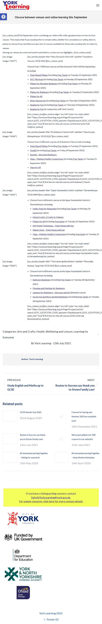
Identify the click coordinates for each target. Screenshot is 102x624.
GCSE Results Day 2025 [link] (31, 412)
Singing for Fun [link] (37, 105)
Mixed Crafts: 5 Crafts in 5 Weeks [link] (48, 217)
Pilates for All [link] (36, 96)
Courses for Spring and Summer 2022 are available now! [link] (84, 416)
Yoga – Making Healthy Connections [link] (46, 159)
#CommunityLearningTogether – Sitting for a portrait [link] (34, 455)
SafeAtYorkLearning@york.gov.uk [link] (50, 497)
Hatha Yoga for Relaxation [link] (45, 208)
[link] (3, 16)
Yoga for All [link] (35, 167)
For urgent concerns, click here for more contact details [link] (51, 501)
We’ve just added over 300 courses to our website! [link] (83, 437)
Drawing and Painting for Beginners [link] (49, 288)
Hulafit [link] (33, 150)
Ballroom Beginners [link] (42, 279)
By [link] (41, 343)
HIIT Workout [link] (36, 79)
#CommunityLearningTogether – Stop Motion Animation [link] (86, 455)
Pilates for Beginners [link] (39, 92)
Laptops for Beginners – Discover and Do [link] (51, 292)
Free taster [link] (60, 221)
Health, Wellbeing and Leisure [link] (54, 331)
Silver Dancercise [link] (38, 100)
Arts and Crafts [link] (26, 331)
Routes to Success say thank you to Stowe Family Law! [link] (32, 437)
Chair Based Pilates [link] (39, 75)
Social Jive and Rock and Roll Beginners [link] (50, 296)
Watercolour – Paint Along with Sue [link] (49, 230)
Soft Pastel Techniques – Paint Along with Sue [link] (53, 225)
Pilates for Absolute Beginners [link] (44, 83)
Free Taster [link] (62, 75)
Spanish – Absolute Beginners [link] (43, 154)
